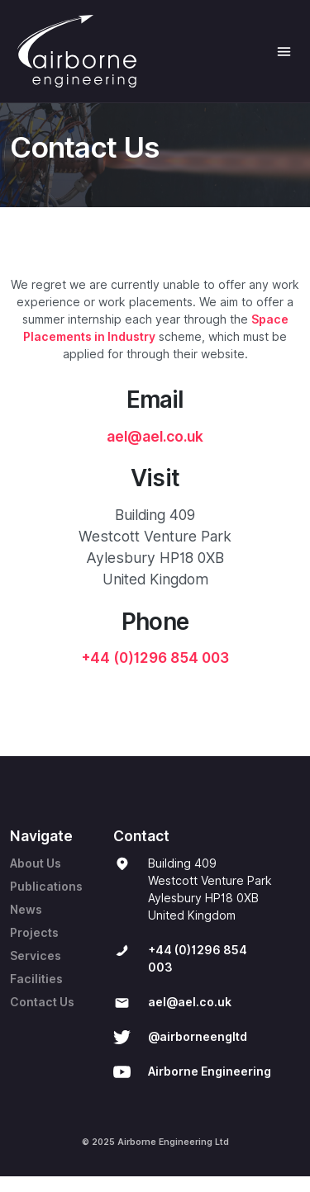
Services (35, 956)
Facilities (36, 979)
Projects (34, 932)
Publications (46, 886)
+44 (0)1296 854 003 (155, 657)
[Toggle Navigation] (284, 51)
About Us (35, 863)
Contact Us (42, 1002)
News (26, 909)
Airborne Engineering (209, 1071)
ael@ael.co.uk (155, 436)
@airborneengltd (197, 1036)
